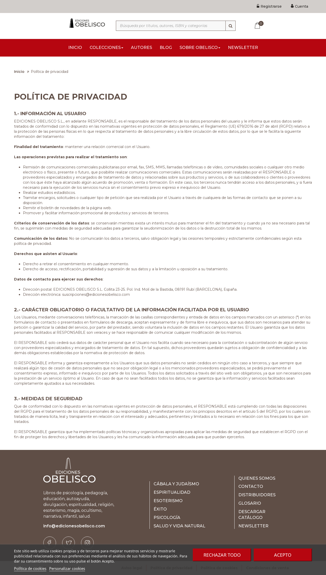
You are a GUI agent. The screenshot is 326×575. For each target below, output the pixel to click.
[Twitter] (68, 543)
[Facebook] (49, 543)
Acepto (282, 555)
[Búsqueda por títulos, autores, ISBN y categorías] (176, 26)
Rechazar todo (222, 555)
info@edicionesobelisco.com (74, 526)
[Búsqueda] (230, 26)
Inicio (19, 71)
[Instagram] (87, 543)
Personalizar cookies (67, 568)
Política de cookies (30, 568)
